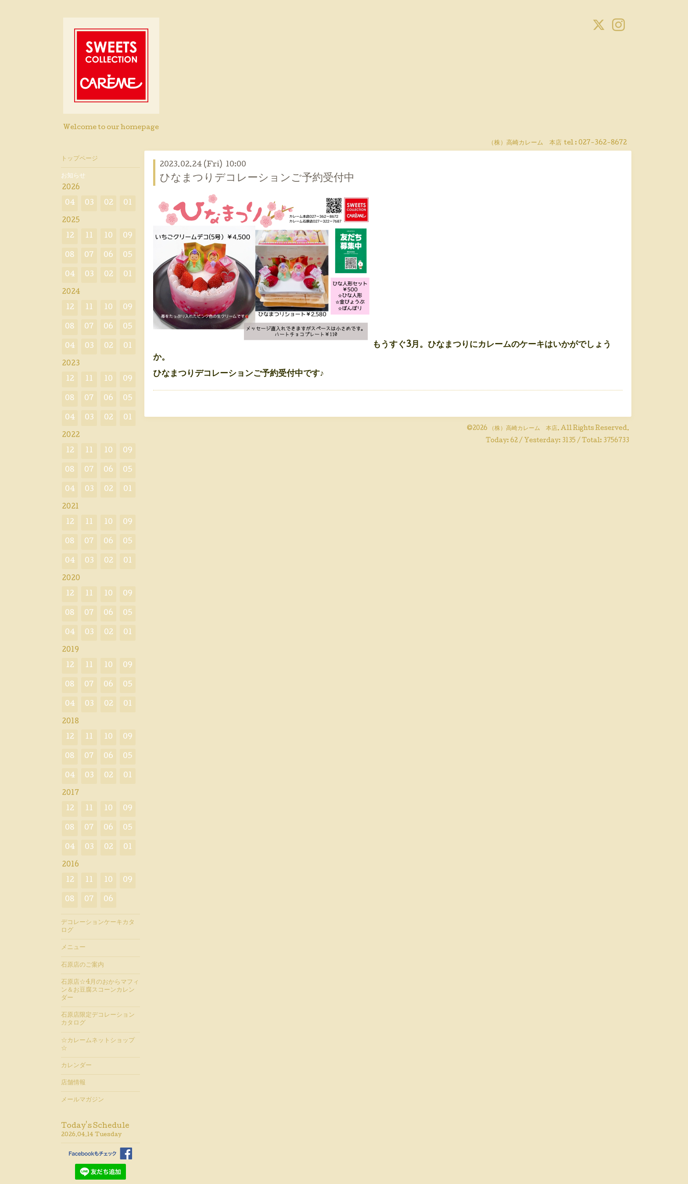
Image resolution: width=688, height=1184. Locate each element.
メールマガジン (82, 1100)
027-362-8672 (602, 143)
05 (128, 255)
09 (128, 236)
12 (70, 236)
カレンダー (76, 1065)
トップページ (79, 158)
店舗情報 (73, 1083)
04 (70, 203)
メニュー (73, 947)
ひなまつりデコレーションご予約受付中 (257, 178)
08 (70, 255)
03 (89, 203)
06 (108, 255)
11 (89, 236)
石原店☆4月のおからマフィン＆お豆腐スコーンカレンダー (100, 990)
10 (108, 236)
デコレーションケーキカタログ (98, 926)
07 (89, 255)
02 (108, 203)
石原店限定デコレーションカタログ (98, 1019)
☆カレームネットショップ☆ (98, 1044)
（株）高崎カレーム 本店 (523, 429)
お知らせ (73, 176)
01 (127, 203)
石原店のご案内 (82, 965)
